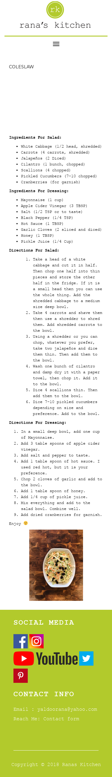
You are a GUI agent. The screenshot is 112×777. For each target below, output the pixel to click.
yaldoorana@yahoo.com (67, 709)
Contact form (61, 719)
